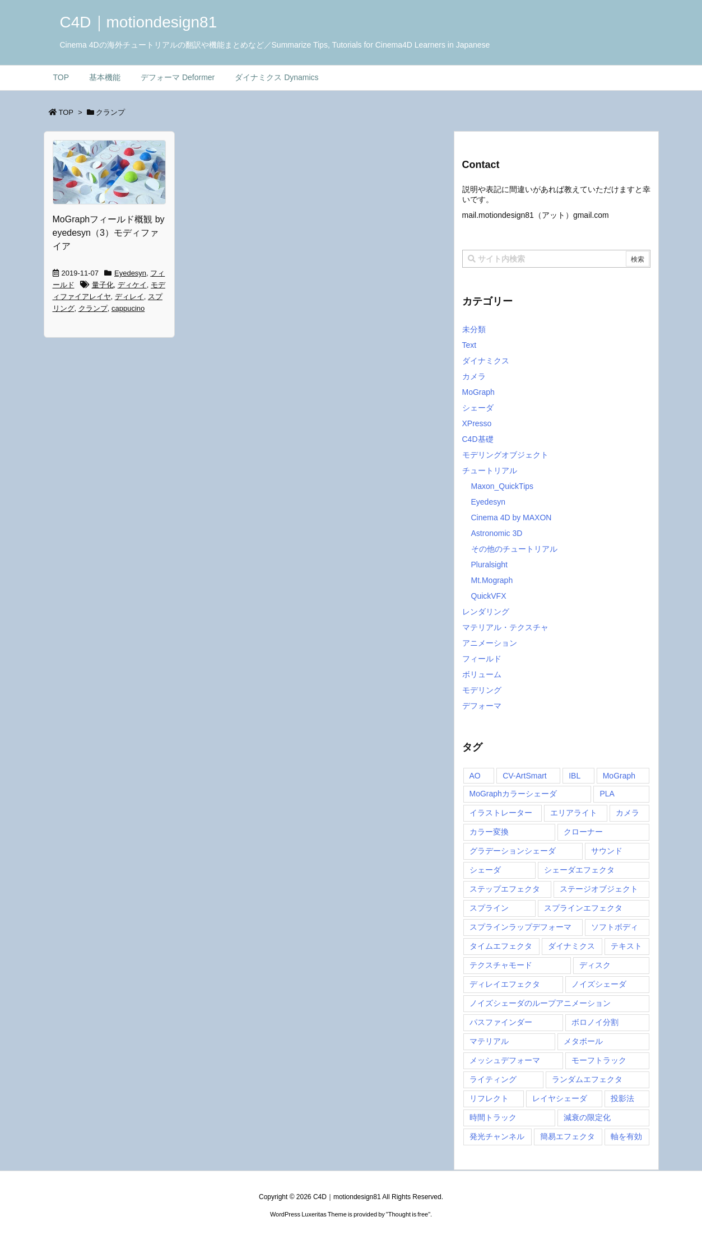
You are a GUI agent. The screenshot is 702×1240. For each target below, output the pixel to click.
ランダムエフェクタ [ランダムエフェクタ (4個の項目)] (587, 1079)
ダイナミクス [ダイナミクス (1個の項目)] (571, 945)
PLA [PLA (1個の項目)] (606, 793)
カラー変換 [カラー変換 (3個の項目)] (489, 831)
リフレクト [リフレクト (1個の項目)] (489, 1098)
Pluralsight (489, 564)
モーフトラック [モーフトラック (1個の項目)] (598, 1060)
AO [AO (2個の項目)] (475, 775)
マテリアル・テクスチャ (505, 627)
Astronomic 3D (497, 533)
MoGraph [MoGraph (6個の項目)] (619, 775)
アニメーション (489, 642)
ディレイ (129, 296)
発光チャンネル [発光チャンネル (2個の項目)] (496, 1136)
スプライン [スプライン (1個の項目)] (489, 907)
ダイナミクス (485, 360)
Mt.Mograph (492, 580)
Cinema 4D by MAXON (511, 517)
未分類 (474, 329)
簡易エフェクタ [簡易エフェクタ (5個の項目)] (567, 1136)
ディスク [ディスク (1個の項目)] (595, 965)
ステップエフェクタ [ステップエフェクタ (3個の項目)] (504, 888)
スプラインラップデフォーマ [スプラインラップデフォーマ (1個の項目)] (520, 926)
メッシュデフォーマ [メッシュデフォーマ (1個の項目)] (504, 1060)
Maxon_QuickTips (502, 486)
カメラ (474, 376)
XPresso (477, 423)
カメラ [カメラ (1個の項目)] (627, 812)
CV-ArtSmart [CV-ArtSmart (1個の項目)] (525, 775)
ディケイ (132, 285)
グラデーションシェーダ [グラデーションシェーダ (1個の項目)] (512, 850)
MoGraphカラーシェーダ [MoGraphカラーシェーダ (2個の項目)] (513, 793)
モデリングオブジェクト (505, 454)
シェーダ (478, 407)
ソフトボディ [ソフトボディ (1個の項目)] (614, 926)
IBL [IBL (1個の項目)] (574, 775)
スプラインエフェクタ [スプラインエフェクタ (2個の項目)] (583, 907)
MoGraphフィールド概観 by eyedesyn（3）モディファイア (109, 233)
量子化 (103, 285)
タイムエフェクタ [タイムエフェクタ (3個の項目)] (500, 945)
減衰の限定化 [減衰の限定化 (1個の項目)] (587, 1117)
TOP (66, 112)
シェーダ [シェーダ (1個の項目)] (485, 869)
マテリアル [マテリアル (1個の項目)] (489, 1041)
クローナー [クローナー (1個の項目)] (583, 831)
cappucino (128, 308)
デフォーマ (481, 705)
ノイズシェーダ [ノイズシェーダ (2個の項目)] (598, 984)
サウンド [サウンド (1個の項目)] (606, 850)
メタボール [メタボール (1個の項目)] (583, 1041)
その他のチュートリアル (514, 548)
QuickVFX (488, 595)
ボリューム (481, 674)
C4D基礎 (478, 439)
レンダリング (485, 611)
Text (469, 345)
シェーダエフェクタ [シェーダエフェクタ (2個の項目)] (579, 869)
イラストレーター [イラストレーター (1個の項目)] (500, 812)
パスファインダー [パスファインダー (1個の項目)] (500, 1022)
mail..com (535, 215)
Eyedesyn (130, 273)
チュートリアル (489, 470)
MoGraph (478, 392)
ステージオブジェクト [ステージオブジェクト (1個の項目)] (599, 888)
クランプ (93, 308)
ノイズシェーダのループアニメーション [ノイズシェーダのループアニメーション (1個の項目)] (540, 1003)
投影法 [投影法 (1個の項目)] (622, 1098)
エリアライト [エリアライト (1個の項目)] (573, 812)
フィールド (481, 658)
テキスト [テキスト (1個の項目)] (626, 945)
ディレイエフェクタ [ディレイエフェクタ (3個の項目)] (504, 984)
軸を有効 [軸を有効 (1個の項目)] (626, 1136)
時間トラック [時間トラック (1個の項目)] (493, 1117)
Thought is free (408, 1214)
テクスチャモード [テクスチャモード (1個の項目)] (500, 965)
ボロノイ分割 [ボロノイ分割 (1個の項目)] (595, 1022)
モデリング (481, 690)
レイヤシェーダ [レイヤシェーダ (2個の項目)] (559, 1098)
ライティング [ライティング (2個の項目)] (493, 1079)
